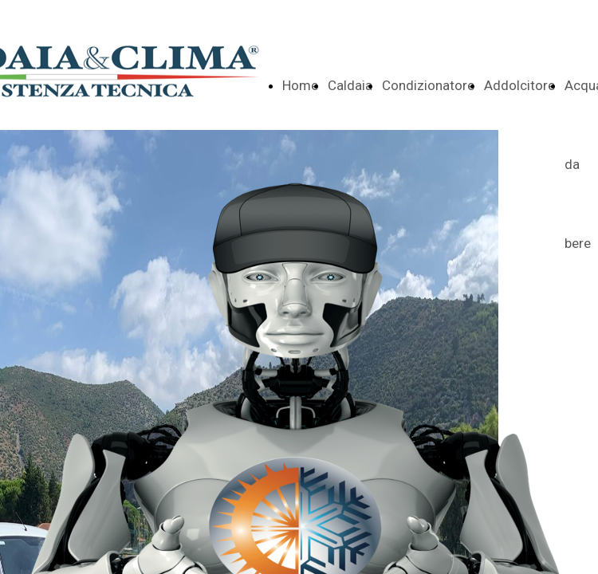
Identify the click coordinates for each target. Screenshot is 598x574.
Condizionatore (428, 85)
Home (300, 85)
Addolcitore (519, 85)
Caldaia (350, 85)
